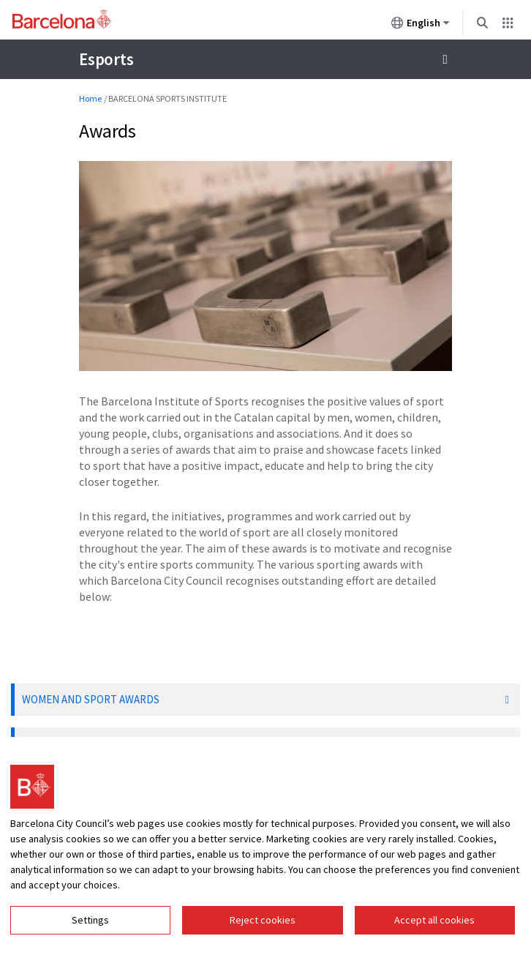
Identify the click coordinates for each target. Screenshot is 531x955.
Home (90, 98)
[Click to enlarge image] (265, 266)
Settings (90, 919)
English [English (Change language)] (420, 25)
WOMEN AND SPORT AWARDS (90, 699)
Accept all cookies (434, 919)
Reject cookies (262, 919)
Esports (106, 59)
